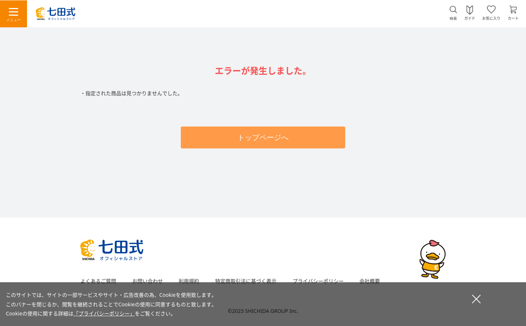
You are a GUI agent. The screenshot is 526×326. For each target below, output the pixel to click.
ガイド (469, 18)
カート (513, 18)
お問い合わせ (147, 281)
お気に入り (491, 18)
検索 (453, 18)
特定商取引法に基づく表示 (246, 281)
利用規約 (189, 281)
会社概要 (369, 281)
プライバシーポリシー (318, 281)
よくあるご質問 (98, 281)
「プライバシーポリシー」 (104, 313)
